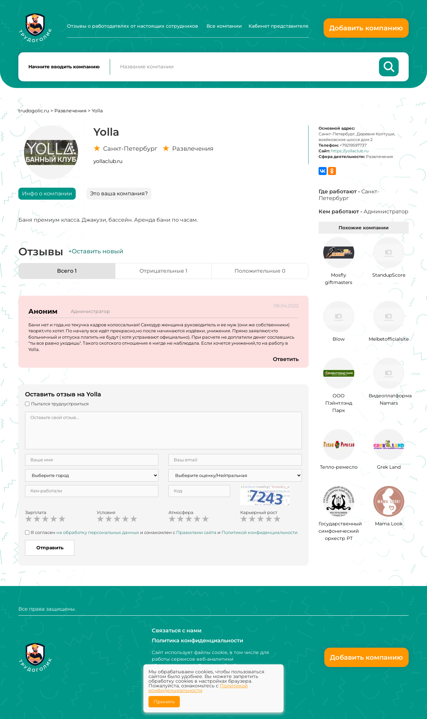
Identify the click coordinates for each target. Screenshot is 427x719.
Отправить (49, 548)
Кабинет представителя (279, 26)
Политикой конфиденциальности (260, 532)
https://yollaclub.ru (350, 151)
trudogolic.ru (33, 111)
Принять (164, 702)
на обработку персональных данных (97, 532)
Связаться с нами (176, 630)
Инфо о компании (47, 194)
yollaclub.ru (107, 161)
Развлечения (70, 111)
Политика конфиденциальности (197, 640)
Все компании (224, 26)
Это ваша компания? (119, 194)
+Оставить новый (95, 252)
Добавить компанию (366, 28)
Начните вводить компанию (64, 67)
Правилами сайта (196, 532)
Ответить (286, 359)
